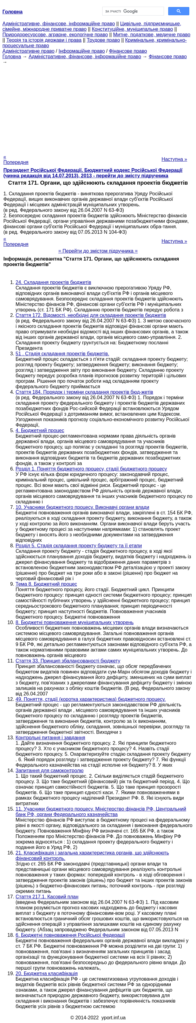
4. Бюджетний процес (40, 430)
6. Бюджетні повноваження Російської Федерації (70, 935)
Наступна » (174, 159)
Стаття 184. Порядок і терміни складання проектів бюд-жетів (84, 392)
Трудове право (103, 40)
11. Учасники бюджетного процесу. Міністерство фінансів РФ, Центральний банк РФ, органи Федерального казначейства (101, 811)
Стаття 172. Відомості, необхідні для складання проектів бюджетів (91, 315)
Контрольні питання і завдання (50, 737)
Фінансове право (128, 51)
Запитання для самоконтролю (50, 770)
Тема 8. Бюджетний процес (46, 584)
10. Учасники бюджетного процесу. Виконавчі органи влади (82, 507)
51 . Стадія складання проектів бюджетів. (62, 353)
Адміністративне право (28, 51)
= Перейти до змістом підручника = (98, 251)
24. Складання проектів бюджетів (53, 282)
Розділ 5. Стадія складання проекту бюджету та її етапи (79, 545)
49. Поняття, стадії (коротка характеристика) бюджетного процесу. (91, 699)
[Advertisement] (98, 107)
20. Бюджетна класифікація (47, 973)
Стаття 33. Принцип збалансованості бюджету (68, 660)
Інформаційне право (82, 51)
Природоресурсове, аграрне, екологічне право (55, 34)
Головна (11, 56)
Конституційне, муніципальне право (132, 29)
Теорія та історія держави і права (44, 40)
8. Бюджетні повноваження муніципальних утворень (75, 622)
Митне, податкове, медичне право (152, 34)
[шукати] (132, 11)
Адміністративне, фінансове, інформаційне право (58, 23)
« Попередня (15, 159)
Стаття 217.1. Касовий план (47, 896)
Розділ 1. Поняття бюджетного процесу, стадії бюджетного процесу (91, 468)
